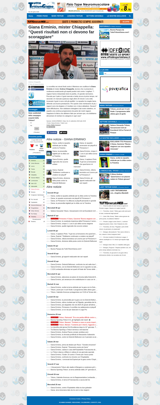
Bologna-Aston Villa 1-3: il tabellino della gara (116, 244)
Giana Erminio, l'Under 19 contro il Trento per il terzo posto (72, 354)
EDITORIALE (105, 26)
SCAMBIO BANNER (65, 402)
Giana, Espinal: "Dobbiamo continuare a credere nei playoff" (61, 172)
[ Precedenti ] (36, 152)
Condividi (52, 133)
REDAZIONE (76, 402)
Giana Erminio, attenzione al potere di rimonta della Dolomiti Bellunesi (76, 277)
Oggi (101, 73)
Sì (31, 123)
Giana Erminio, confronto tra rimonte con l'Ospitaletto (70, 357)
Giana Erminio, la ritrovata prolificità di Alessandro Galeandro (73, 334)
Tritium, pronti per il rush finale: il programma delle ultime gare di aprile (76, 290)
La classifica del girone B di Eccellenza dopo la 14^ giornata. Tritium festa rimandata (81, 327)
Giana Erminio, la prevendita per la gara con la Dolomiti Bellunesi (74, 300)
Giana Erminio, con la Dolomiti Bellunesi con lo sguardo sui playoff (75, 267)
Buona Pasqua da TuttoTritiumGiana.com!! (66, 249)
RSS (99, 402)
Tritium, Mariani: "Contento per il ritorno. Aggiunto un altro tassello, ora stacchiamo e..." (86, 325)
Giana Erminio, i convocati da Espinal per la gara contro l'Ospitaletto (75, 359)
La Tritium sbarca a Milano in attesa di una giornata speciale (72, 352)
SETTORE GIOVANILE (108, 122)
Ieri (105, 73)
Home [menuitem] (31, 16)
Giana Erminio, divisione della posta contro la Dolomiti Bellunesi (61, 180)
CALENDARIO (85, 402)
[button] (36, 128)
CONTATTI (94, 402)
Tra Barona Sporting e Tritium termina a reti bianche (69, 330)
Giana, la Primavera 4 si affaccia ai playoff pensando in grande (73, 201)
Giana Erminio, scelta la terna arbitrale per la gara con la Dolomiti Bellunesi (78, 287)
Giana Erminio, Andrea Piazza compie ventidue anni (69, 332)
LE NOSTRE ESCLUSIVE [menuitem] (116, 16)
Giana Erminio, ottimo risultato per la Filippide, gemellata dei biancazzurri (77, 302)
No (31, 125)
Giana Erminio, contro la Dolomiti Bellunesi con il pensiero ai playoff (75, 337)
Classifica (33, 157)
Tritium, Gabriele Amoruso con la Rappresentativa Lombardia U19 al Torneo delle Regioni (83, 377)
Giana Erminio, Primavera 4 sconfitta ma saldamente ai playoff (73, 307)
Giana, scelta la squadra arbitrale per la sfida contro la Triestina (61, 145)
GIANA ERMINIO (57, 121)
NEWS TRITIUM (106, 105)
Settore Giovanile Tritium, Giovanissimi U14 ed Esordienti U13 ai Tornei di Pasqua (80, 211)
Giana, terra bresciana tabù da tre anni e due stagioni (70, 390)
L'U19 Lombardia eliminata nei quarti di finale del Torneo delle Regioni (76, 269)
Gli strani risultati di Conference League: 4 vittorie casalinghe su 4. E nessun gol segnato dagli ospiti (114, 239)
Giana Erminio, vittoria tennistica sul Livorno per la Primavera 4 (89, 172)
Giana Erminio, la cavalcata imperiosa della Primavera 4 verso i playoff (76, 221)
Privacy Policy (86, 399)
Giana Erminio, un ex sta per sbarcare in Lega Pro (69, 310)
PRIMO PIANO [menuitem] (42, 16)
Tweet (63, 133)
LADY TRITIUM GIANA (108, 187)
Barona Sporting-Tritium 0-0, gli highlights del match (70, 320)
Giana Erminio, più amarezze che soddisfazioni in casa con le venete (76, 279)
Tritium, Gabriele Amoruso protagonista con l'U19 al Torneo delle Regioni (77, 292)
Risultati (36, 132)
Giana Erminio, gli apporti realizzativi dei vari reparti (87, 180)
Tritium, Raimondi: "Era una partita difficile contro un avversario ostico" (80, 317)
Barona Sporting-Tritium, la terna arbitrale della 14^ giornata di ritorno (76, 370)
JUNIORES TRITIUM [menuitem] (75, 16)
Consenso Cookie (75, 399)
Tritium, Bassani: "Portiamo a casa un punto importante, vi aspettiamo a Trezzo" (84, 322)
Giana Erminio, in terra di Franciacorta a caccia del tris (70, 380)
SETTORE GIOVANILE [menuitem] (94, 16)
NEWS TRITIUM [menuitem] (57, 16)
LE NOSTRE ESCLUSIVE (109, 138)
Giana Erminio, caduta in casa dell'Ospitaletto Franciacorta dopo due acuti (77, 350)
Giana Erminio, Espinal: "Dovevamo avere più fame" (69, 347)
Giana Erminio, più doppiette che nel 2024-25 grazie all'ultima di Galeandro (78, 305)
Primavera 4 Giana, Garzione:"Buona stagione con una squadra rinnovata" (82, 219)
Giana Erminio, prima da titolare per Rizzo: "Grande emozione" (73, 345)
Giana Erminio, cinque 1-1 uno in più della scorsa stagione (89, 153)
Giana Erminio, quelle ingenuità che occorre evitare (60, 161)
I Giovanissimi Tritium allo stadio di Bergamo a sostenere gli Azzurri (75, 367)
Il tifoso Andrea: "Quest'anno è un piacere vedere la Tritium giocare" (120, 176)
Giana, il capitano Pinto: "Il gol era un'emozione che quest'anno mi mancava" (78, 234)
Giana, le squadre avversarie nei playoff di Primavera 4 (88, 145)
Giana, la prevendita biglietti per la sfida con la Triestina (60, 153)
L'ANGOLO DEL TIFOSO (109, 171)
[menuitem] (129, 16)
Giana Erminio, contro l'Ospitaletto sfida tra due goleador (71, 387)
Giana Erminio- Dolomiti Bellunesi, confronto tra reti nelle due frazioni (76, 264)
